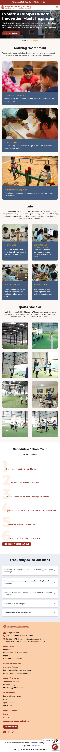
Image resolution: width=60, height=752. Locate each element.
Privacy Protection (21, 749)
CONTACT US (11, 726)
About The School (11, 678)
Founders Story (9, 685)
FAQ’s (6, 717)
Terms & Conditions (38, 749)
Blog (5, 714)
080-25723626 (27, 636)
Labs (5, 699)
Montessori (7, 649)
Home (24, 41)
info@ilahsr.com (13, 632)
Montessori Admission (22, 670)
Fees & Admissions (12, 663)
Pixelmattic (36, 746)
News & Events (10, 710)
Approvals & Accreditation (16, 721)
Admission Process (10, 667)
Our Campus (9, 692)
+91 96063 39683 (12, 636)
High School (7, 655)
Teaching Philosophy (11, 681)
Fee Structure (8, 670)
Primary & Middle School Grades (15, 652)
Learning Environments (12, 696)
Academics (8, 646)
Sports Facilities (9, 702)
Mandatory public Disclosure (14, 688)
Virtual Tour (7, 706)
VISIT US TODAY (11, 33)
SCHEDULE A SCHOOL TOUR (16, 544)
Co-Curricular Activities (12, 659)
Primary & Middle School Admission (17, 673)
